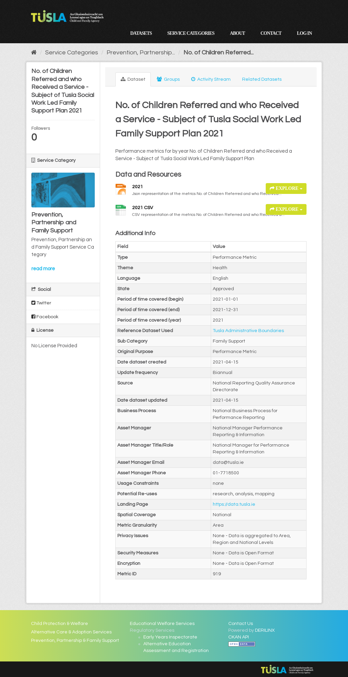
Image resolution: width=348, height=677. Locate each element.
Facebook (44, 316)
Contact (270, 33)
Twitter (41, 302)
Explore (286, 188)
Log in (304, 33)
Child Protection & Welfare (59, 623)
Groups (168, 79)
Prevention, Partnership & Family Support (75, 640)
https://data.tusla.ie (234, 504)
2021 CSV (142, 207)
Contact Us (240, 623)
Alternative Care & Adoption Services (71, 632)
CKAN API (238, 637)
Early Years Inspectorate (170, 637)
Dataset (133, 79)
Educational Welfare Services (162, 623)
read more (43, 268)
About (237, 33)
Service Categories (190, 33)
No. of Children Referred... (218, 52)
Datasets (141, 33)
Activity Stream (211, 79)
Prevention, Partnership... (141, 52)
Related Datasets (262, 79)
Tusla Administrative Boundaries (248, 330)
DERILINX (265, 630)
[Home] (34, 52)
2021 (137, 186)
